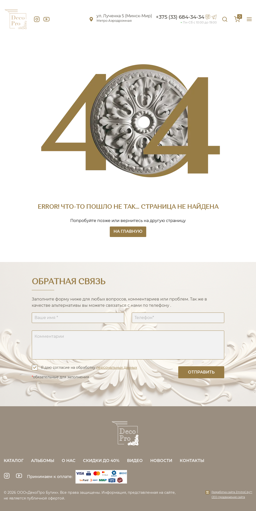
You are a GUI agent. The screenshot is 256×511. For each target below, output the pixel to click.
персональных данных (116, 367)
